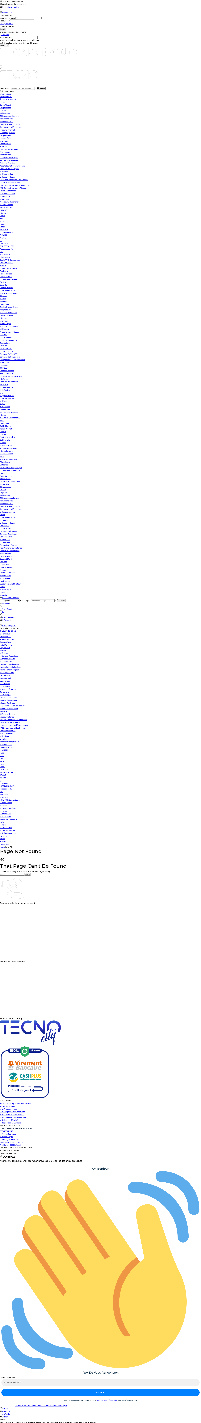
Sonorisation (5, 575)
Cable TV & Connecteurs (10, 481)
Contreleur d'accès (8, 517)
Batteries (4, 465)
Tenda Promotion (7, 429)
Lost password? (6, 23)
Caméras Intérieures (8, 531)
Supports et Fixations (9, 545)
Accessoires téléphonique (11, 467)
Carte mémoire (6, 337)
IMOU (2, 456)
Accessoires (5, 542)
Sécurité (3, 285)
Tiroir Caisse (5, 478)
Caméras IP (4, 525)
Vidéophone (5, 401)
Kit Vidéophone (6, 454)
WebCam (3, 346)
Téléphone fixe (6, 503)
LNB (1, 393)
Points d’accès (6, 445)
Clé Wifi (3, 434)
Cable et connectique (9, 307)
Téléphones (5, 495)
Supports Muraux (7, 395)
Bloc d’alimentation (8, 373)
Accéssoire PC (6, 348)
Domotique (4, 304)
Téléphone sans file (8, 501)
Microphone (5, 406)
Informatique (5, 94)
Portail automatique (8, 459)
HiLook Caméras (6, 451)
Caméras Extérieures (8, 534)
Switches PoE (5, 553)
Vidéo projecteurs (7, 512)
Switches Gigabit (7, 556)
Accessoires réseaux (8, 448)
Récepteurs (5, 462)
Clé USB (3, 334)
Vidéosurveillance (7, 174)
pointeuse (4, 592)
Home (2, 847)
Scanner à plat (6, 589)
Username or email (8, 18)
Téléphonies (5, 329)
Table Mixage (5, 426)
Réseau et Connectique (9, 550)
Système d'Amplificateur (10, 584)
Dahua (2, 404)
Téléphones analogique (9, 498)
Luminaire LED (5, 409)
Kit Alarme (4, 520)
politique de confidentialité (107, 1400)
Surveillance (5, 539)
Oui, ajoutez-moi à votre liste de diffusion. (19, 43)
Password (5, 21)
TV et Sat (4, 229)
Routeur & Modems (8, 437)
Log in (3, 29)
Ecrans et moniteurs (8, 340)
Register (4, 46)
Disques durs (5, 487)
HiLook (3, 415)
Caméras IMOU (6, 528)
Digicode (3, 492)
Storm (2, 514)
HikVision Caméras (7, 573)
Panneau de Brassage (9, 412)
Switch (3, 442)
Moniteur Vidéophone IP (10, 418)
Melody (3, 570)
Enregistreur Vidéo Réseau (11, 376)
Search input (5, 88)
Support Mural (6, 559)
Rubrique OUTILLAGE (8, 354)
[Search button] (41, 88)
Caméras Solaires (7, 537)
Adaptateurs (5, 310)
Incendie (3, 595)
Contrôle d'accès (7, 370)
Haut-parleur (5, 581)
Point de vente (6, 476)
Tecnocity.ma (21, 1405)
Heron (2, 473)
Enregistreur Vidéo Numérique (12, 359)
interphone (4, 362)
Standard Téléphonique (10, 506)
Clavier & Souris (6, 351)
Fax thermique (6, 567)
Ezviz (2, 420)
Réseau (3, 265)
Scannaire (4, 365)
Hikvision (3, 318)
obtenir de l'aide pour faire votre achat (16, 1128)
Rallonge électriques (8, 312)
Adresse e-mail (8, 1377)
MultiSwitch (5, 390)
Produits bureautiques (9, 332)
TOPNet (3, 368)
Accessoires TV (6, 387)
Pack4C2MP (5, 484)
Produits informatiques (9, 326)
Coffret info (5, 440)
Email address (6, 37)
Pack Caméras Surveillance (11, 548)
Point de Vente (6, 263)
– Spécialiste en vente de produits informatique (47, 1405)
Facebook (5, 34)
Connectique (5, 343)
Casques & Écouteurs (9, 382)
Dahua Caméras (6, 315)
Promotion (4, 564)
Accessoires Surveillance (10, 470)
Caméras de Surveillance (10, 357)
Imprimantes (5, 321)
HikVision (4, 379)
